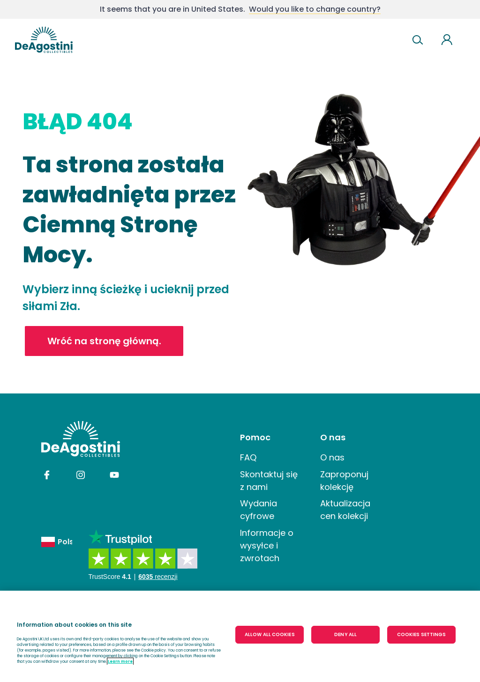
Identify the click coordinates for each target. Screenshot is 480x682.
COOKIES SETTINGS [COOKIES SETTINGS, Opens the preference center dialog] (421, 634)
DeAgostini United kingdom (44, 39)
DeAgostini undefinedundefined (80, 439)
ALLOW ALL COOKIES (270, 634)
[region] (240, 636)
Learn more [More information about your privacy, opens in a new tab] (120, 661)
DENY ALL (345, 634)
